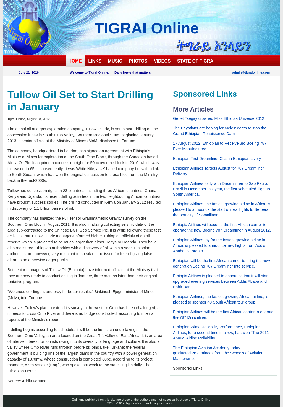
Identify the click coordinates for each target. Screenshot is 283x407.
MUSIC (115, 61)
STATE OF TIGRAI (195, 61)
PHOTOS (138, 61)
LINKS (94, 61)
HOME (75, 61)
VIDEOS (162, 61)
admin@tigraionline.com (251, 72)
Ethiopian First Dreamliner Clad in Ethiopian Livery (217, 158)
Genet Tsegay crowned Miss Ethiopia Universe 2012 (218, 118)
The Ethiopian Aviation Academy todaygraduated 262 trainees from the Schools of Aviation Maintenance (218, 353)
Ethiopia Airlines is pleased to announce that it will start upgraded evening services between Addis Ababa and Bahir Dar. (221, 281)
